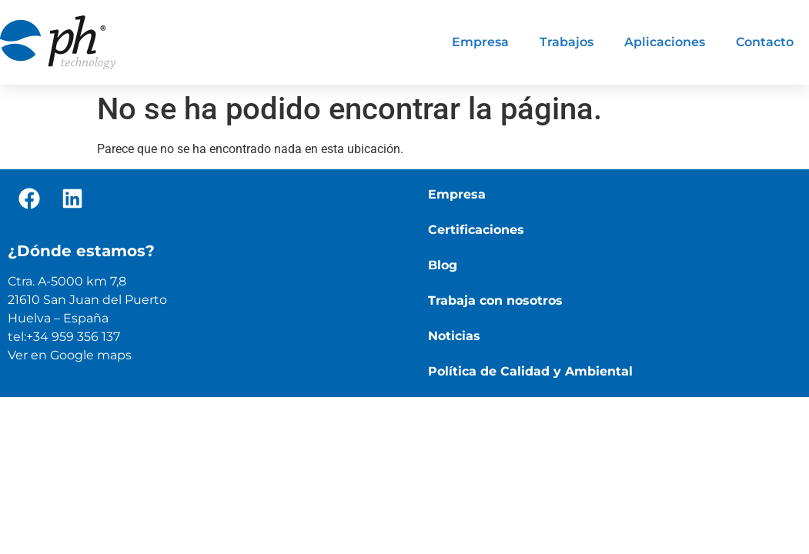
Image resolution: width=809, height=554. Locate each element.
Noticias (454, 336)
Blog (442, 265)
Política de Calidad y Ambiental (530, 371)
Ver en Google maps (70, 355)
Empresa (480, 42)
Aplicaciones (664, 42)
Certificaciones (476, 229)
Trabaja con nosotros (495, 300)
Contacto (765, 42)
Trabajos (566, 42)
